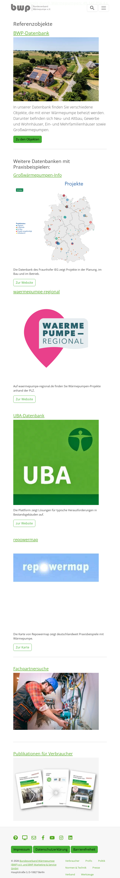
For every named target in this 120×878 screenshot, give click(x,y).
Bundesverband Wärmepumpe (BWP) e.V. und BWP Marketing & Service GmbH (33, 864)
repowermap (25, 539)
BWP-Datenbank (31, 33)
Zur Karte (22, 647)
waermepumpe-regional (36, 291)
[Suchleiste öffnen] (92, 8)
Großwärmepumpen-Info (37, 175)
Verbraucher (72, 860)
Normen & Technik (75, 867)
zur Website (24, 523)
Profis (88, 860)
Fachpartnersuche (31, 669)
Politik (101, 860)
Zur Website (24, 282)
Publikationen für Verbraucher (43, 753)
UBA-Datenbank (28, 415)
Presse (96, 867)
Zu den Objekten (27, 139)
